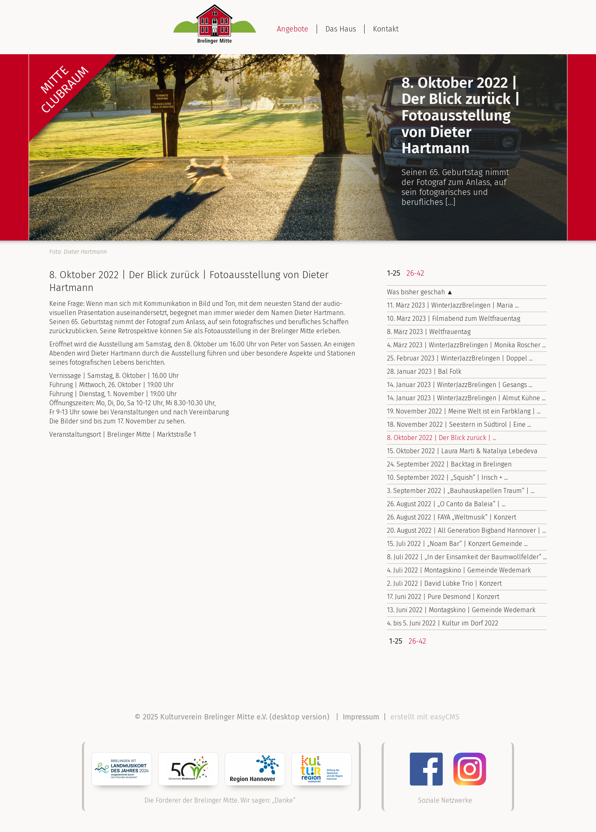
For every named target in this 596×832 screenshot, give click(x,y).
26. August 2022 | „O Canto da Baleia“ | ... (446, 504)
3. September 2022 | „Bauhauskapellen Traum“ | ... (460, 491)
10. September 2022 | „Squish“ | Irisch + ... (447, 477)
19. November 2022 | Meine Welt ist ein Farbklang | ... (464, 411)
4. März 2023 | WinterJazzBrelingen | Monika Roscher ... (466, 345)
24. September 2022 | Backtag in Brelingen (449, 464)
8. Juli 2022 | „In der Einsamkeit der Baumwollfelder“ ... (467, 557)
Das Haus (340, 29)
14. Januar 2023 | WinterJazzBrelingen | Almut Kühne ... (466, 398)
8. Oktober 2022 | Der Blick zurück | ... (441, 438)
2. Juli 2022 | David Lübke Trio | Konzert (444, 583)
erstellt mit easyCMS (425, 716)
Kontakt (386, 29)
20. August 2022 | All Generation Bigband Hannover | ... (466, 530)
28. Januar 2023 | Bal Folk (424, 371)
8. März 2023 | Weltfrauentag (429, 332)
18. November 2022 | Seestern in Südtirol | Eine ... (459, 424)
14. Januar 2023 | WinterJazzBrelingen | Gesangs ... (459, 385)
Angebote (292, 29)
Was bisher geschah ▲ (420, 292)
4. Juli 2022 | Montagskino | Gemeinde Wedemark (459, 570)
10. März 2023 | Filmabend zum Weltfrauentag (453, 318)
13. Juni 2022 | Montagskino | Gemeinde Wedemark (461, 610)
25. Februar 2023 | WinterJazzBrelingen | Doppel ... (460, 358)
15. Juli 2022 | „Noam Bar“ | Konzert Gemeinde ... (457, 544)
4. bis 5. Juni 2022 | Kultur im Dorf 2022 (442, 623)
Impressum (361, 716)
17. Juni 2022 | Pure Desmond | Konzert (443, 597)
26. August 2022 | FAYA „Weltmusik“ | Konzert (451, 517)
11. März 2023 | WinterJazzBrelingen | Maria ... (453, 305)
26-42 (415, 273)
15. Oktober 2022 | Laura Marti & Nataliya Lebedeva (462, 451)
